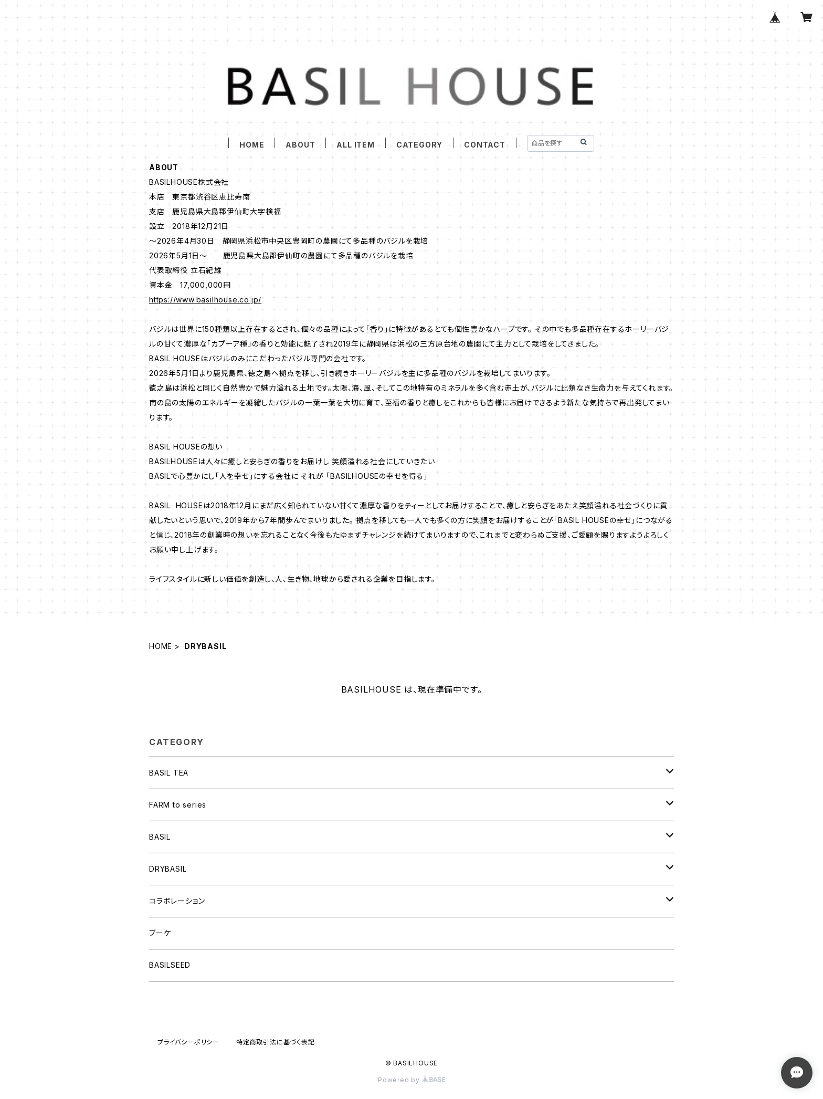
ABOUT (300, 144)
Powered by (411, 1080)
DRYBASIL (167, 868)
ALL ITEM (355, 144)
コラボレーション (177, 900)
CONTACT (484, 144)
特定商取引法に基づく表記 (275, 1042)
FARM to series (177, 804)
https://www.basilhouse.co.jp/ (205, 299)
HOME (251, 144)
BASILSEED (170, 964)
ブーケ (160, 932)
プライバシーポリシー (188, 1042)
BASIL (160, 836)
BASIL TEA (168, 772)
